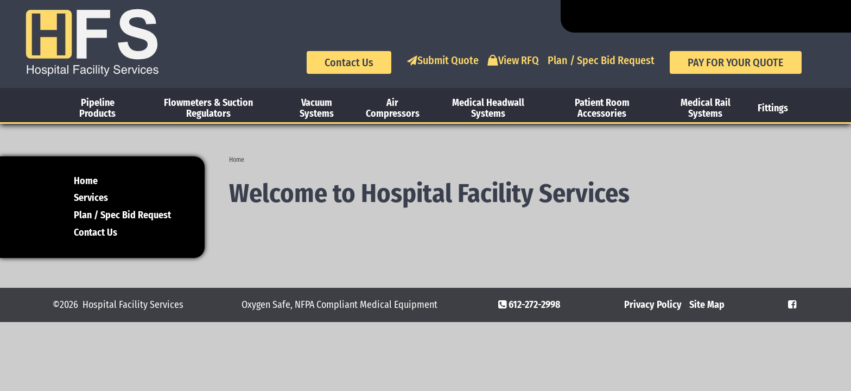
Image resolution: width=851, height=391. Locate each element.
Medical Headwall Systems (488, 108)
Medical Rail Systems (706, 108)
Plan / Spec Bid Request (601, 60)
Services (91, 198)
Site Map (707, 305)
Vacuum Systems (317, 108)
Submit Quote (443, 60)
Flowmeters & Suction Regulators (208, 108)
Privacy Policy (653, 305)
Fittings (773, 108)
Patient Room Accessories (602, 108)
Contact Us (349, 62)
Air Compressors (393, 108)
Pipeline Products (97, 108)
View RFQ (513, 60)
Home (236, 159)
